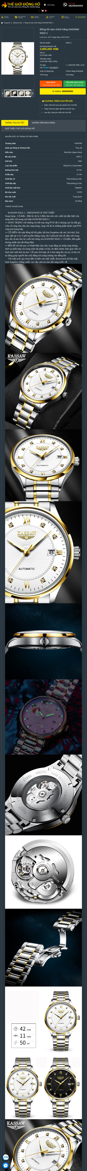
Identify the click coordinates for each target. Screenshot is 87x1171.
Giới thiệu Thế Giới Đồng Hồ (20, 129)
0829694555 (76, 5)
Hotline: (63, 91)
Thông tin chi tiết (14, 123)
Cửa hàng (49, 5)
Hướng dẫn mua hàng (43, 123)
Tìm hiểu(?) (53, 68)
